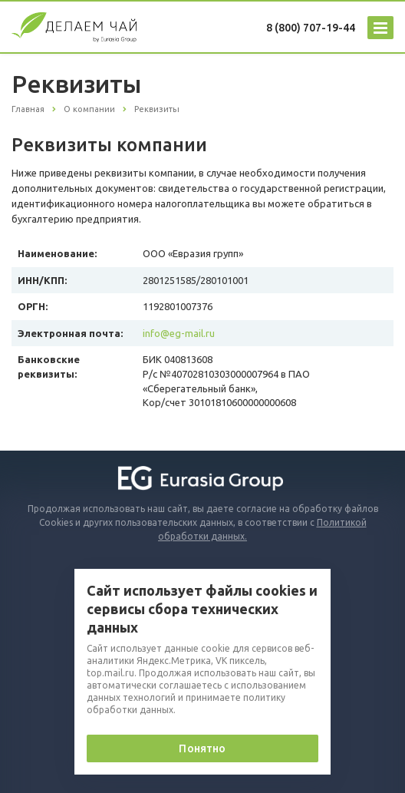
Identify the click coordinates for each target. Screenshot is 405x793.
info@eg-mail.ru (179, 333)
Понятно (202, 748)
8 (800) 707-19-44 (310, 27)
